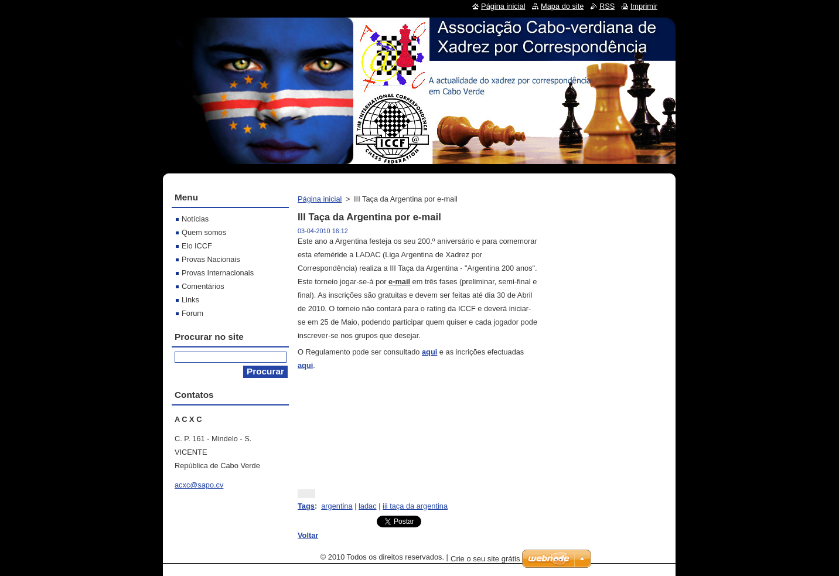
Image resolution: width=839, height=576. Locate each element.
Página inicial (320, 199)
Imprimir (643, 6)
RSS (607, 6)
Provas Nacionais (211, 259)
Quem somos (204, 232)
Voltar (308, 535)
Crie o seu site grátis (485, 558)
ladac (368, 506)
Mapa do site (562, 6)
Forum (192, 313)
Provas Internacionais (218, 272)
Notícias (195, 218)
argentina (336, 506)
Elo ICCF (197, 245)
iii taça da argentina (415, 506)
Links (190, 299)
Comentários (203, 286)
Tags (306, 506)
